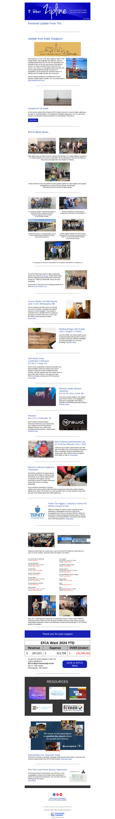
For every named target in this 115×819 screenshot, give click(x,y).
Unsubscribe (47, 809)
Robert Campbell (37, 570)
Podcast (63, 798)
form (50, 491)
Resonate (45, 276)
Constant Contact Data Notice (64, 809)
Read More (33, 120)
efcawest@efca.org (40, 286)
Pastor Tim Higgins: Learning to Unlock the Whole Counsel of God (67, 504)
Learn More (32, 378)
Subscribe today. (66, 759)
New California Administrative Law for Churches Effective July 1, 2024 (70, 443)
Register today (33, 431)
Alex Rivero (36, 574)
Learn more (32, 318)
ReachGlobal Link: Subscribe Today (44, 755)
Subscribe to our (54, 798)
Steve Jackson (68, 580)
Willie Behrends (37, 590)
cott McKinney (69, 590)
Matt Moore (36, 584)
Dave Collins (36, 566)
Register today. (71, 342)
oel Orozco (68, 576)
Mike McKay (67, 572)
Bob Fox (35, 560)
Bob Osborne (67, 584)
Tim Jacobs (67, 566)
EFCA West (57, 800)
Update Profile (53, 809)
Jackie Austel (67, 562)
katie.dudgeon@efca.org (36, 80)
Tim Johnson (36, 580)
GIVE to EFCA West (75, 664)
